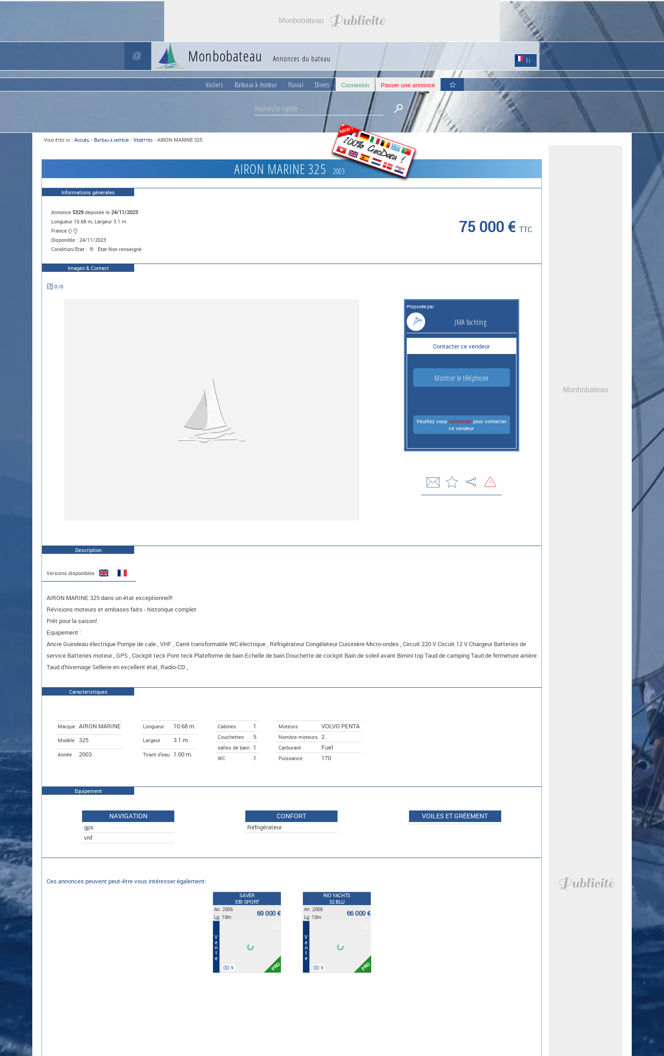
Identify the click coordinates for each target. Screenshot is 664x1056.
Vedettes (143, 139)
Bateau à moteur (111, 139)
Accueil (81, 139)
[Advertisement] (332, 21)
